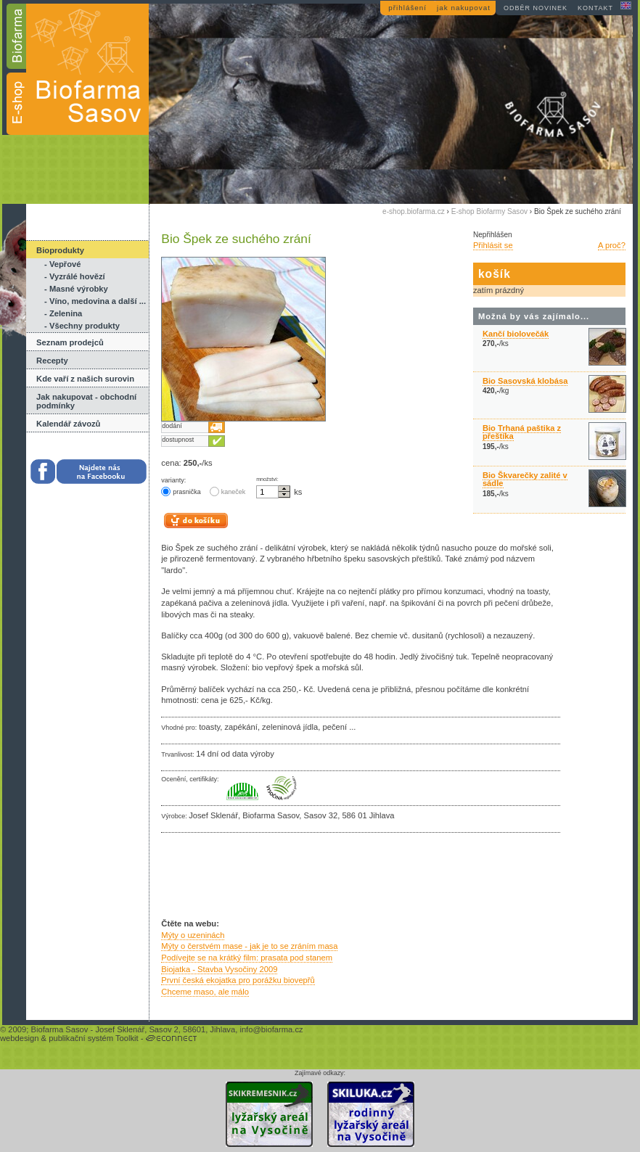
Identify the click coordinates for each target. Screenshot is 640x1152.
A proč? (611, 245)
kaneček (227, 491)
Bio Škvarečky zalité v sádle (525, 479)
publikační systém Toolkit (94, 1038)
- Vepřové (62, 264)
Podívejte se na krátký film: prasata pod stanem (246, 957)
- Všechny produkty (82, 325)
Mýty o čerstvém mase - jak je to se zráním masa (249, 946)
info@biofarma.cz (271, 1029)
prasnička (180, 491)
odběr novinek (535, 8)
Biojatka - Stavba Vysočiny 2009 (219, 969)
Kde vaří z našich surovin (85, 378)
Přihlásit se (493, 245)
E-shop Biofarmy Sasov (489, 211)
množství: (267, 479)
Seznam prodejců (70, 342)
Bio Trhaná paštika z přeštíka (522, 432)
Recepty (52, 360)
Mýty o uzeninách (192, 935)
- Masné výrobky (76, 288)
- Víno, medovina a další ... (95, 301)
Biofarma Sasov (59, 1029)
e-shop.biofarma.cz (413, 211)
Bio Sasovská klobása (525, 381)
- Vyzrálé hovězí (74, 276)
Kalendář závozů (68, 423)
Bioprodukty (60, 250)
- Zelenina (63, 313)
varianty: (173, 480)
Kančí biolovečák (516, 333)
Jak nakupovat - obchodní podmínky (86, 401)
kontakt (595, 8)
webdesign (19, 1038)
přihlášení (407, 8)
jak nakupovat (464, 8)
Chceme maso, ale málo (205, 991)
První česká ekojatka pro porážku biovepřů (237, 980)
